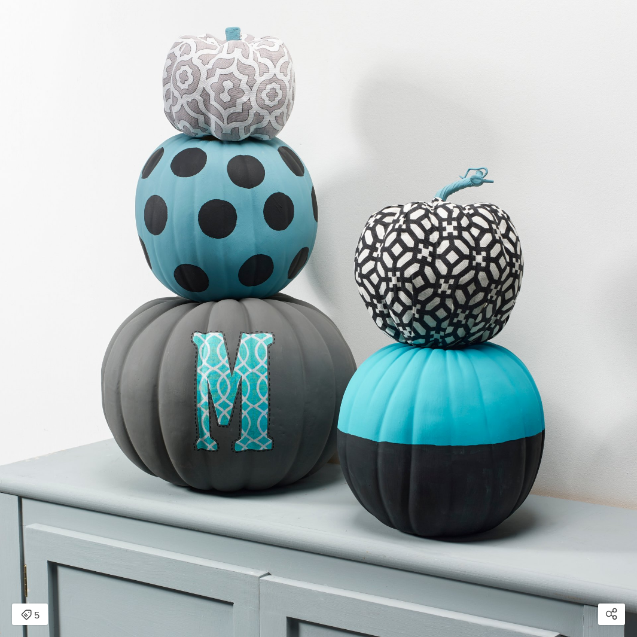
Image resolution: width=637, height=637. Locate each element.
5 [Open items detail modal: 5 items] (30, 615)
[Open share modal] (611, 614)
